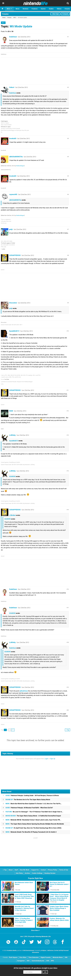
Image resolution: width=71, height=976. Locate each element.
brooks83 (12, 138)
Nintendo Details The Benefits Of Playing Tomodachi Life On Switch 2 (31, 832)
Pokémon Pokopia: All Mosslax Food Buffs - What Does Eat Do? (29, 808)
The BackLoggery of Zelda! (8, 243)
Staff (16, 870)
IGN (66, 957)
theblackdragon (20, 165)
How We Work (24, 870)
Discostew (13, 303)
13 (68, 435)
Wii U (14, 17)
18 (68, 642)
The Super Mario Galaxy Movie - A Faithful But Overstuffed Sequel (33, 816)
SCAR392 (12, 476)
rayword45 (13, 194)
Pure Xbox (23, 957)
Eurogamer (21, 961)
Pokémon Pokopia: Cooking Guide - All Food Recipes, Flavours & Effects (32, 795)
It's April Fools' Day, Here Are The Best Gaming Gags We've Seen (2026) (33, 828)
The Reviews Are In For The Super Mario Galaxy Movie (28, 799)
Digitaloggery (4, 121)
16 (68, 589)
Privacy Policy (52, 870)
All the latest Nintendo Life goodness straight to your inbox (35, 968)
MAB (11, 411)
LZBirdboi (12, 515)
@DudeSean (24, 691)
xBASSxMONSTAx (16, 157)
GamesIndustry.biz (38, 961)
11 (68, 390)
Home (3, 17)
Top (5, 870)
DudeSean (13, 37)
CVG (47, 961)
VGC (28, 961)
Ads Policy (19, 873)
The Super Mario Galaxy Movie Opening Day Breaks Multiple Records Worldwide (35, 824)
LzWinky (12, 435)
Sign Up (52, 759)
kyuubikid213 (14, 331)
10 (68, 331)
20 (68, 710)
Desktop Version (49, 873)
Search (65, 14)
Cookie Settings (37, 873)
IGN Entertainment (28, 950)
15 (68, 509)
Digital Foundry (46, 957)
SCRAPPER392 (15, 255)
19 (68, 687)
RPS (52, 961)
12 (68, 411)
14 (68, 471)
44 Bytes (43, 950)
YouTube (6, 379)
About (11, 870)
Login (46, 759)
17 (68, 607)
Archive (27, 873)
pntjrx (3, 249)
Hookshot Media (12, 950)
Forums (5, 14)
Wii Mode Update (21, 26)
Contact (43, 870)
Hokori (11, 87)
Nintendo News (58, 957)
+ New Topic (55, 14)
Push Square (13, 957)
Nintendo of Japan (6, 126)
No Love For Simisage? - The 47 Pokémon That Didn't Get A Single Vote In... (34, 812)
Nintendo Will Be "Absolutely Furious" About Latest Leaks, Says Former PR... (33, 820)
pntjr (11, 229)
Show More (35, 930)
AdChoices (50, 950)
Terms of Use (63, 870)
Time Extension (33, 957)
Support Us (35, 870)
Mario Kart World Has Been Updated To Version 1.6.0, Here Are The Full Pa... (34, 804)
